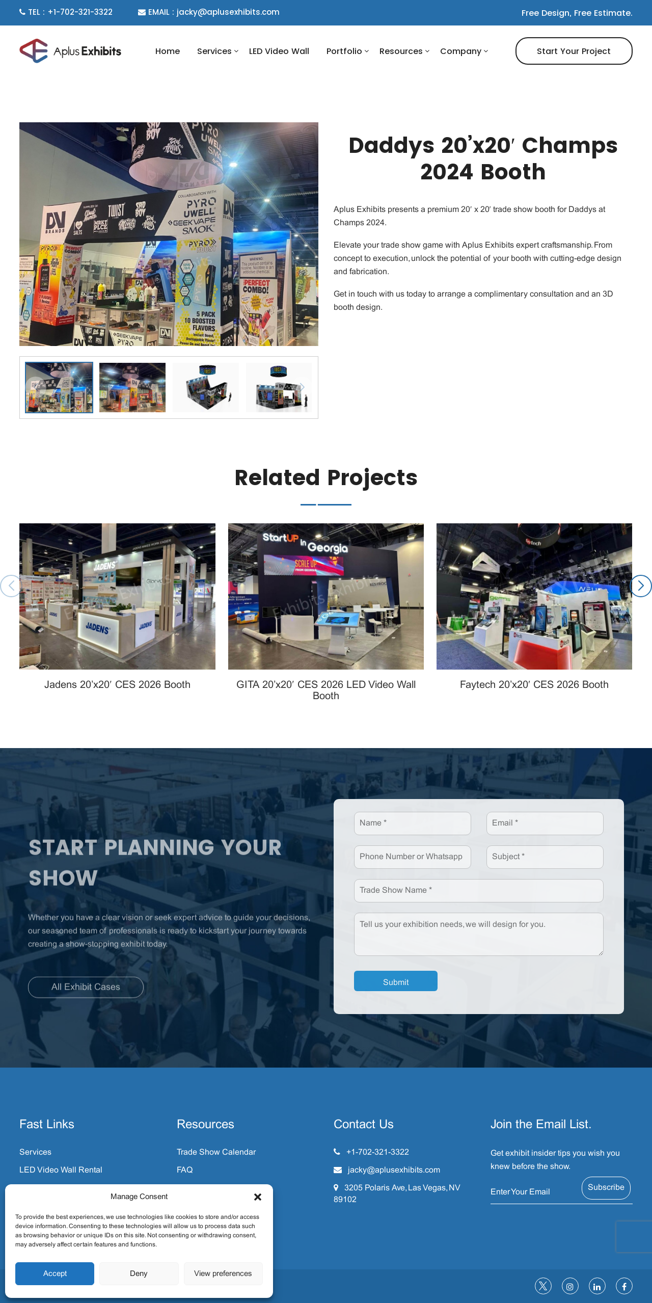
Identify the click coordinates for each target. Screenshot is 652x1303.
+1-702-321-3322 (377, 1152)
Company (460, 51)
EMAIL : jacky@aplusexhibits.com (209, 12)
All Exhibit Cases (85, 993)
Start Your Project (574, 51)
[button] (258, 1197)
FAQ (185, 1170)
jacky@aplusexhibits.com (394, 1170)
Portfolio (344, 51)
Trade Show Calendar (216, 1152)
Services (214, 51)
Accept (55, 1274)
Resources (401, 51)
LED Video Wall (279, 51)
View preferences (223, 1274)
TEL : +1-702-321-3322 (66, 12)
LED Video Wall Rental (60, 1170)
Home (167, 51)
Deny (139, 1274)
